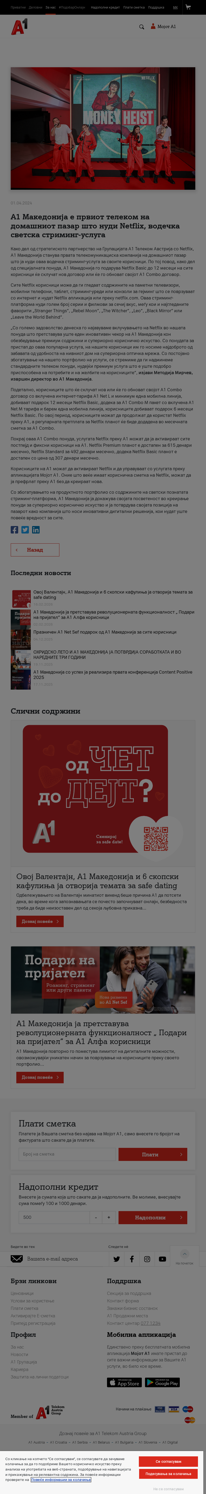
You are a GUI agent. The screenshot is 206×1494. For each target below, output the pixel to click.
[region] (101, 1472)
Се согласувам (168, 1462)
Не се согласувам (168, 1489)
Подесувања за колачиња (169, 1474)
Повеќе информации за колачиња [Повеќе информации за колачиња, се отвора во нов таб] (61, 1480)
